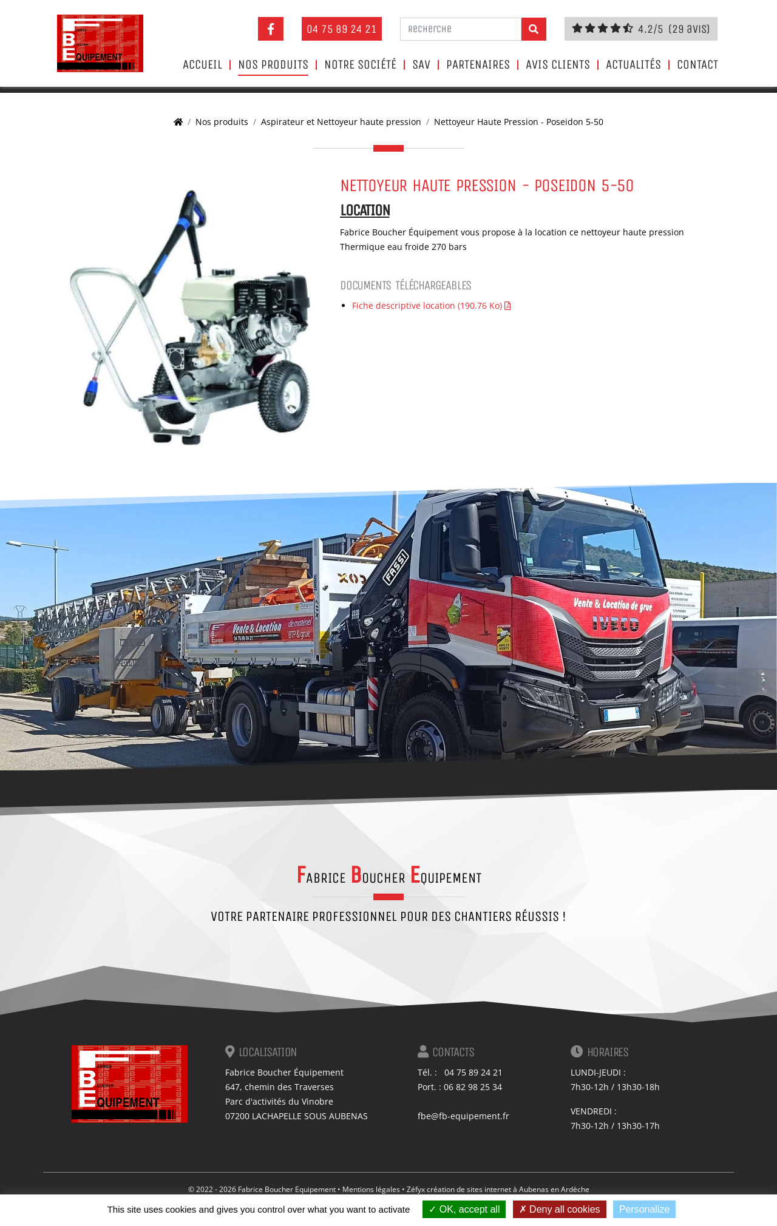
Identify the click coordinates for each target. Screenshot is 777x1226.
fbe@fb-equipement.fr (463, 1116)
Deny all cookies (559, 1209)
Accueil (202, 65)
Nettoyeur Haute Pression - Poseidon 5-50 (518, 121)
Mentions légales (371, 1189)
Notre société (360, 65)
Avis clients (558, 65)
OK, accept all (464, 1209)
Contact (697, 65)
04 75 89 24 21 (342, 29)
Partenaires (478, 65)
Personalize (644, 1209)
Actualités (633, 65)
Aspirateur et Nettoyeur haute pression (341, 121)
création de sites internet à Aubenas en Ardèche (508, 1189)
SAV (421, 65)
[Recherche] (460, 29)
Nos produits (273, 65)
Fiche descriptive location (431, 305)
